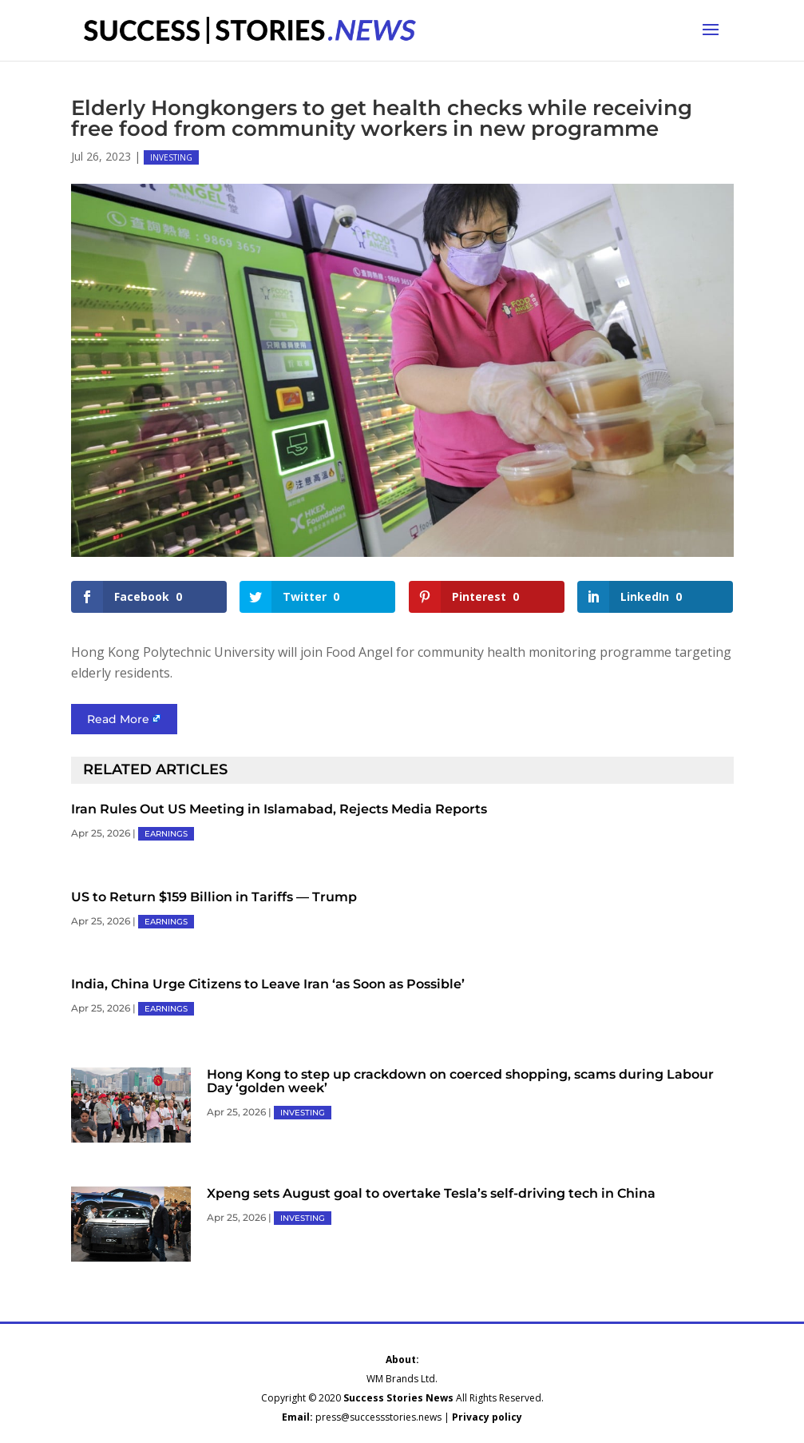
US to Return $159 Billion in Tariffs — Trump (214, 896)
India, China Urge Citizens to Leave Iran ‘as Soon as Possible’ (268, 984)
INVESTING (171, 157)
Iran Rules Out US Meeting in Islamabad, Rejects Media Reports (279, 809)
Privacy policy (487, 1417)
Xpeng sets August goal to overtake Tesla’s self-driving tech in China (431, 1193)
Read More (118, 719)
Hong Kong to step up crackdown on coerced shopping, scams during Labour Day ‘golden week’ (460, 1081)
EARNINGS (166, 834)
